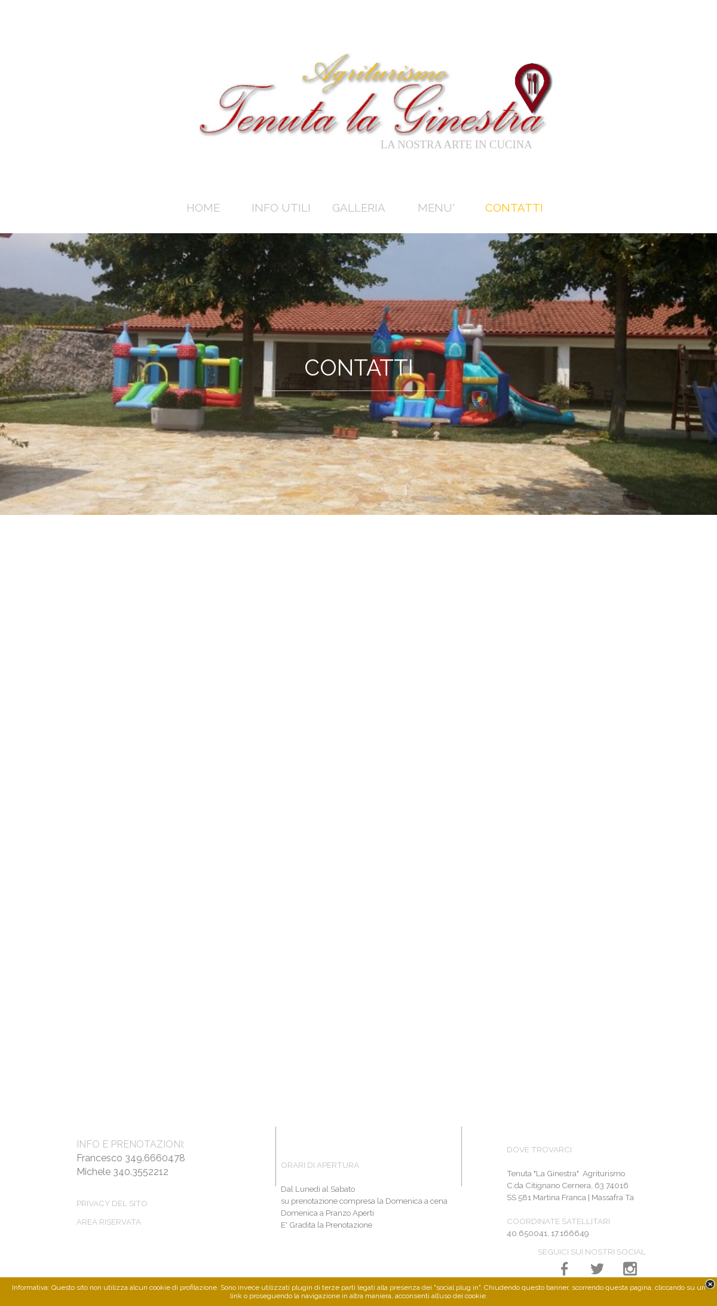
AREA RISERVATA (108, 1221)
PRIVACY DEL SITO (112, 1203)
